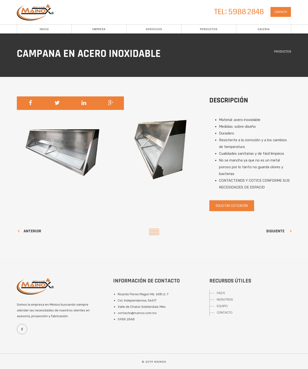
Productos (282, 52)
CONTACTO (224, 312)
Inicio (44, 29)
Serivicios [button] (154, 29)
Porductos (209, 29)
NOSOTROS (225, 299)
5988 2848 (126, 319)
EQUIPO (222, 306)
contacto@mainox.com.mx (137, 313)
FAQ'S (221, 293)
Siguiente (275, 231)
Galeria (264, 29)
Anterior (32, 231)
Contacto (280, 12)
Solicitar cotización (232, 205)
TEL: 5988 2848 (239, 12)
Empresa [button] (99, 29)
